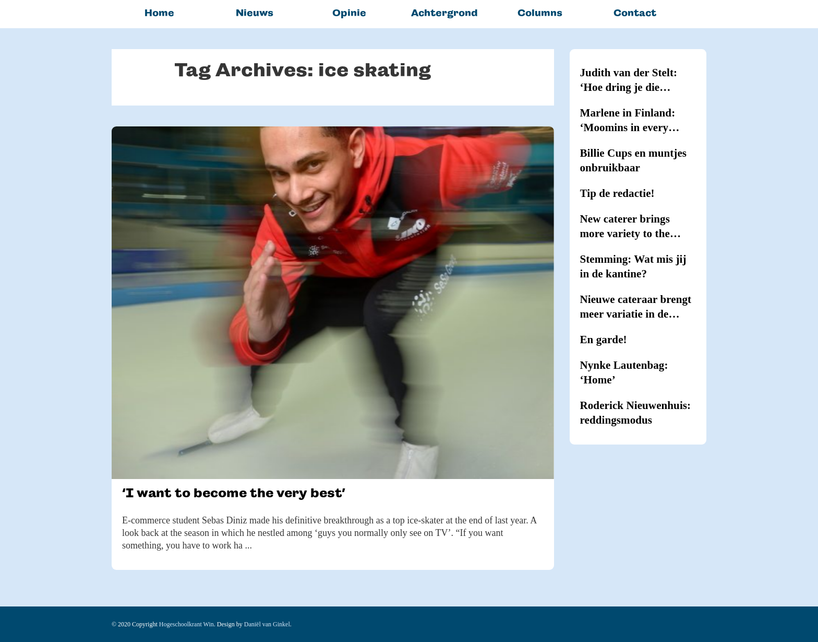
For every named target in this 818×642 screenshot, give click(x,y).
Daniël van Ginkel (267, 624)
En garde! (603, 339)
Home (159, 12)
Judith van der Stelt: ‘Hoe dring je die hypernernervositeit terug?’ (629, 80)
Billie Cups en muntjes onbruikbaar (633, 160)
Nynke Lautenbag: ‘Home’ (624, 372)
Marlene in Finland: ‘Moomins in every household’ (628, 121)
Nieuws (254, 12)
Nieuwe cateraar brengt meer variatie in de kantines (636, 307)
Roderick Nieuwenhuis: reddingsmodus (635, 412)
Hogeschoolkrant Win (186, 624)
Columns (540, 12)
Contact (635, 12)
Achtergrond (444, 12)
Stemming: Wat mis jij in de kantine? (633, 266)
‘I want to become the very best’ (233, 492)
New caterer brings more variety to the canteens (625, 227)
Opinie (349, 12)
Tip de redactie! (617, 193)
